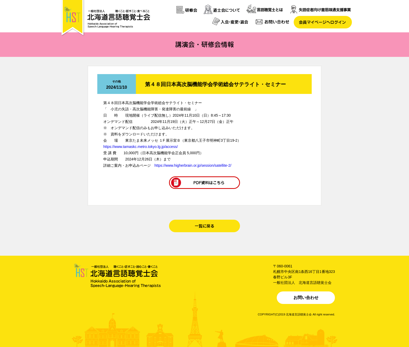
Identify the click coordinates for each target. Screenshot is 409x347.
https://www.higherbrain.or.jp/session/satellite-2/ (192, 165)
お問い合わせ (305, 297)
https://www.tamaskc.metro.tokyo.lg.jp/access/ (140, 147)
